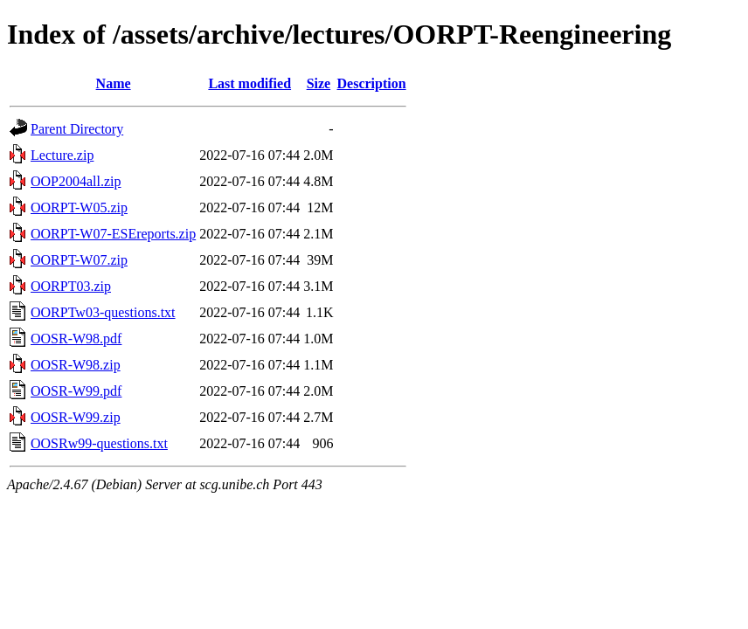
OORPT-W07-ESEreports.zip (113, 233)
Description (371, 83)
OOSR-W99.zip (76, 417)
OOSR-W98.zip (76, 364)
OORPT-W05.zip (79, 207)
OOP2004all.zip (76, 181)
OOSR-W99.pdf (76, 391)
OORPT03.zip (71, 286)
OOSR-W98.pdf (76, 338)
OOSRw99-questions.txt (99, 443)
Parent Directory (77, 128)
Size (319, 83)
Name (113, 83)
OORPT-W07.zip (79, 259)
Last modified (249, 83)
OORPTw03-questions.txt (103, 312)
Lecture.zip (62, 155)
